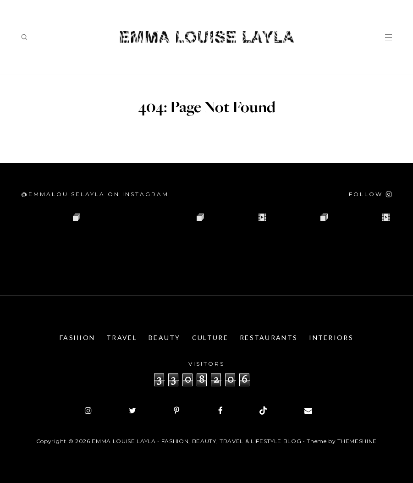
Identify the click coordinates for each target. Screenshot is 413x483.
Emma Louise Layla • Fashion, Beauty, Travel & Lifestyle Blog (196, 441)
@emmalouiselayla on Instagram (95, 194)
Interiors (331, 337)
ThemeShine (357, 441)
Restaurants (268, 337)
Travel (121, 337)
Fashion (77, 337)
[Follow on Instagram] (370, 194)
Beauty (165, 337)
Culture (210, 337)
